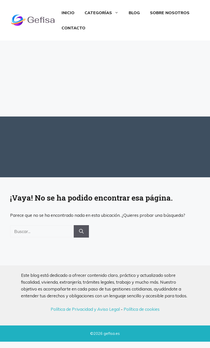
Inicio (68, 12)
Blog (134, 12)
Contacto (73, 27)
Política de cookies (142, 309)
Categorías (104, 12)
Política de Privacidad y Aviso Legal (85, 309)
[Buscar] (81, 231)
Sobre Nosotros (169, 12)
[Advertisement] (105, 78)
